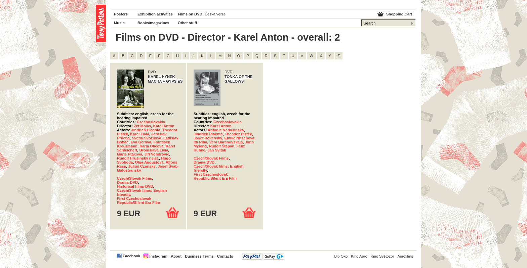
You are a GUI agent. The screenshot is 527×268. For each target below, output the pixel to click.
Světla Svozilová (146, 138)
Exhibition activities (155, 14)
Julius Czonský (142, 166)
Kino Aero (359, 256)
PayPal (263, 256)
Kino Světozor (382, 256)
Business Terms (199, 256)
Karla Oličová (151, 146)
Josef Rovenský (208, 138)
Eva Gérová (140, 142)
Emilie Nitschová (239, 138)
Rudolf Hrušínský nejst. (138, 158)
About (176, 256)
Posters (121, 14)
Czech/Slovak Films (134, 178)
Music (119, 23)
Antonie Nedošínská (226, 130)
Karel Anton (163, 126)
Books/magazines (153, 23)
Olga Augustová (149, 162)
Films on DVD (190, 14)
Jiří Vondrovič (156, 154)
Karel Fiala (139, 134)
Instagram (158, 256)
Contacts (225, 256)
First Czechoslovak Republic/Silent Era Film (138, 200)
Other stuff (187, 23)
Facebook (131, 256)
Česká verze (215, 14)
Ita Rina (200, 142)
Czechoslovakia (151, 122)
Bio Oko (341, 256)
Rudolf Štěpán (221, 146)
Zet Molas (142, 126)
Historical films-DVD (135, 186)
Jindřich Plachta (145, 130)
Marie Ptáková (129, 154)
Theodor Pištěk (238, 134)
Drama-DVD (127, 182)
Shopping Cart (399, 14)
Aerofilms (405, 256)
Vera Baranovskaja (226, 142)
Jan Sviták (216, 150)
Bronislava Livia (153, 150)
